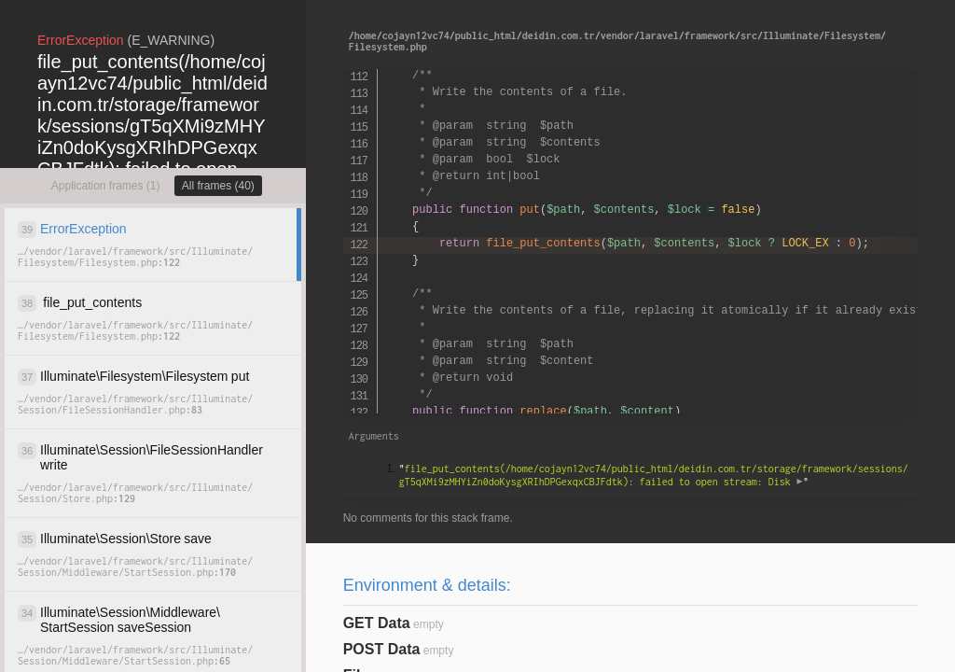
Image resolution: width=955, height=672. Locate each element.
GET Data (376, 623)
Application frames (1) (105, 185)
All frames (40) (218, 185)
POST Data (382, 649)
